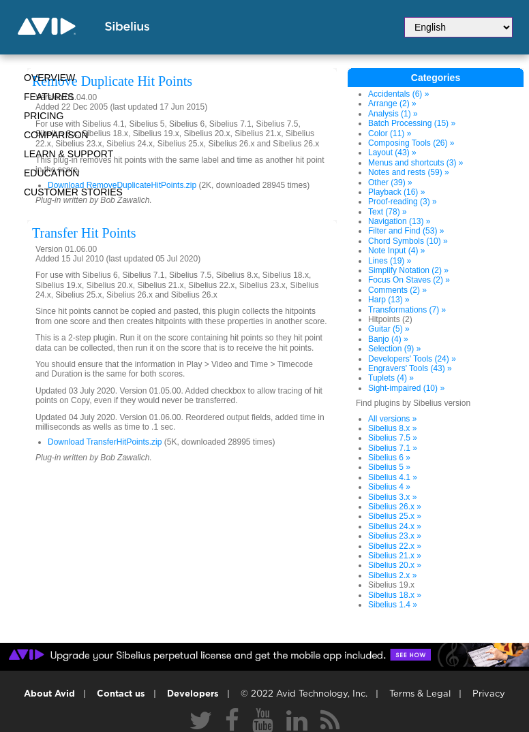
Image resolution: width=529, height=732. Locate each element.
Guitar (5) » (389, 329)
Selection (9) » (394, 348)
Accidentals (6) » (398, 94)
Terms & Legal (420, 694)
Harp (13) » (389, 299)
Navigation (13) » (399, 221)
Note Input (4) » (396, 250)
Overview (49, 77)
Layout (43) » (392, 152)
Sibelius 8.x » (392, 428)
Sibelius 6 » (389, 457)
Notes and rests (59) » (408, 172)
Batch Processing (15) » (411, 123)
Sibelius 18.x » (394, 595)
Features (49, 96)
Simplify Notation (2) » (408, 270)
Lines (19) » (389, 261)
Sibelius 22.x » (394, 546)
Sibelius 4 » (389, 487)
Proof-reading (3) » (402, 201)
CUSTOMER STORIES (73, 192)
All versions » (392, 419)
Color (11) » (389, 133)
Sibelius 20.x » (394, 565)
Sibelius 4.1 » (392, 477)
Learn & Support (68, 153)
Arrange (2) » (392, 103)
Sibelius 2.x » (392, 575)
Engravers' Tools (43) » (410, 368)
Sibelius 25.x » (394, 516)
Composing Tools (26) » (411, 143)
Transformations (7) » (407, 310)
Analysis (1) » (393, 113)
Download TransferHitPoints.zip (105, 442)
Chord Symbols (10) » (408, 241)
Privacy (488, 694)
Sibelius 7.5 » (392, 438)
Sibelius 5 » (389, 467)
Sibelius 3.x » (392, 497)
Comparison (56, 134)
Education (51, 173)
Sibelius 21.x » (394, 555)
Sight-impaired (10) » (406, 388)
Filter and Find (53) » (406, 231)
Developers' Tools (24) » (412, 359)
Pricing (43, 115)
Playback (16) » (396, 192)
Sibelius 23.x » (394, 536)
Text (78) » (387, 212)
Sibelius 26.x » (394, 506)
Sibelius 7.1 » (392, 448)
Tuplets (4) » (391, 378)
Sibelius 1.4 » (392, 604)
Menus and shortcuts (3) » (415, 163)
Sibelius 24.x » (394, 526)
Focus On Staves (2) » (409, 280)
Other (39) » (390, 182)
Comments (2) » (397, 290)
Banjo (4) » (388, 339)
